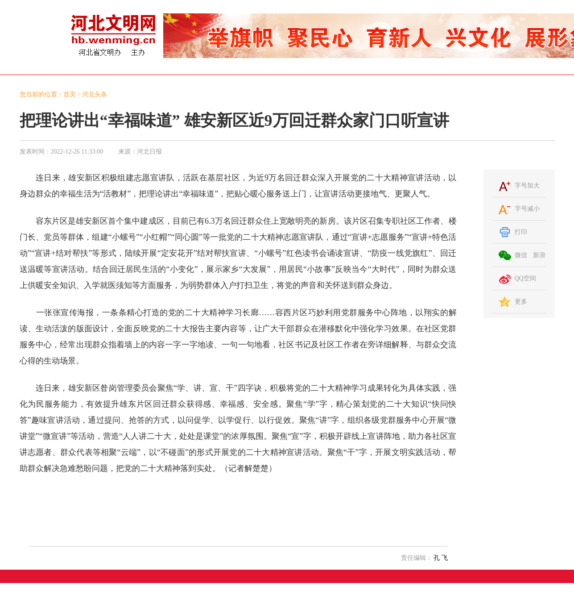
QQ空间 (525, 278)
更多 (521, 301)
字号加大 (527, 185)
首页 (69, 94)
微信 (521, 255)
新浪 (539, 255)
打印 (521, 232)
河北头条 (94, 94)
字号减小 (527, 208)
